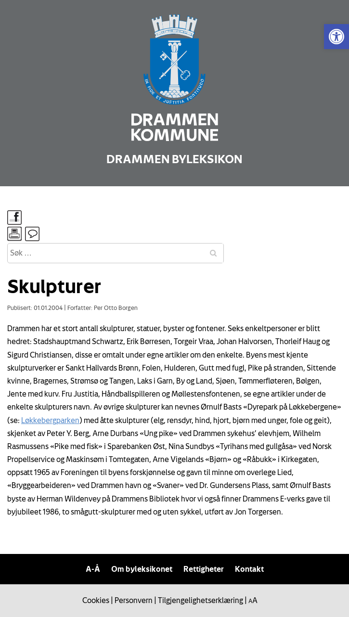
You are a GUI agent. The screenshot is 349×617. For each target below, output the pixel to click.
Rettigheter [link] (203, 569)
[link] (336, 36)
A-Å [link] (93, 569)
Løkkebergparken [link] (50, 420)
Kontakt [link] (249, 569)
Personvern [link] (134, 600)
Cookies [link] (95, 600)
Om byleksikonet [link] (141, 569)
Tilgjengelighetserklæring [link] (200, 600)
